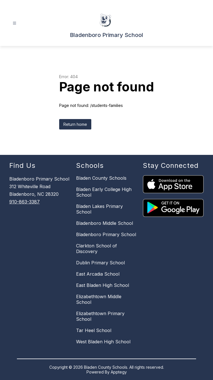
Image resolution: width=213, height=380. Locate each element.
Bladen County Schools (101, 178)
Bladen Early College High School (104, 192)
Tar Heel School (93, 330)
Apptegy (119, 372)
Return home (75, 124)
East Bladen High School (102, 285)
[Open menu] (14, 23)
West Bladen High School (103, 341)
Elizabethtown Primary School (100, 316)
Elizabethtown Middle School (98, 299)
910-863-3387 (24, 202)
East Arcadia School (97, 274)
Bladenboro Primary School (106, 234)
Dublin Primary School (100, 262)
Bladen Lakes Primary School (99, 209)
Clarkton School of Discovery (96, 248)
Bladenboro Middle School (104, 223)
